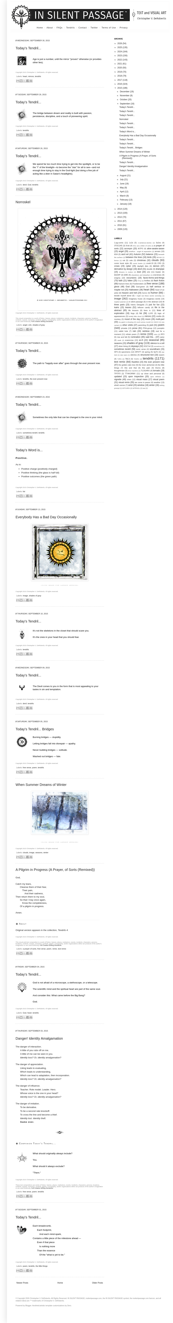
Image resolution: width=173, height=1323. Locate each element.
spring (147, 352)
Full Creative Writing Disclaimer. (42, 321)
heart (25, 76)
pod (151, 325)
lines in (147, 310)
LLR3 (150, 313)
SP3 (116, 352)
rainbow (145, 331)
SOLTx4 (147, 346)
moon (148, 319)
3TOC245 (118, 246)
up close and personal (151, 374)
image (25, 596)
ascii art (125, 254)
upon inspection (136, 376)
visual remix (124, 382)
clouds (25, 852)
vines (129, 379)
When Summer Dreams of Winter (41, 785)
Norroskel (23, 202)
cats (131, 260)
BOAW (159, 257)
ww (144, 388)
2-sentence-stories (145, 243)
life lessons (133, 310)
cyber (128, 266)
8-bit (127, 246)
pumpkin (160, 328)
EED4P (117, 275)
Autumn (137, 254)
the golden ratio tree (127, 365)
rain (134, 331)
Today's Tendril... (28, 48)
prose (134, 328)
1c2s (131, 243)
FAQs (59, 27)
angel (25, 325)
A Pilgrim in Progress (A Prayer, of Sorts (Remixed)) (55, 870)
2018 (120, 76)
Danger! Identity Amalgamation (39, 1038)
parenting (142, 325)
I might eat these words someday (148, 296)
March (123, 196)
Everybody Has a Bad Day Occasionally (46, 517)
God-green (140, 287)
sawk (119, 340)
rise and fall (122, 337)
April (122, 191)
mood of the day (132, 319)
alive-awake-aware (155, 248)
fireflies (147, 281)
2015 (120, 88)
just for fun (154, 304)
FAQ (139, 281)
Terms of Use (109, 27)
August (123, 175)
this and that (131, 368)
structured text (147, 355)
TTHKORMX (130, 374)
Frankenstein (138, 284)
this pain (146, 368)
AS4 (116, 254)
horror (144, 293)
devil (25, 185)
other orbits (127, 325)
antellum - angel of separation (140, 251)
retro (155, 334)
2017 (120, 80)
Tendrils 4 (63, 930)
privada (124, 328)
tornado (156, 370)
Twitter (94, 27)
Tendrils (70, 27)
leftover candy (144, 307)
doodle (149, 269)
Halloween (134, 290)
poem (34, 767)
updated (118, 376)
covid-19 (149, 263)
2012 (120, 217)
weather (157, 382)
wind (130, 385)
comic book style (121, 263)
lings (133, 313)
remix (54, 949)
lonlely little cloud (135, 316)
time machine (133, 371)
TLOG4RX (145, 371)
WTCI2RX (126, 388)
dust (139, 272)
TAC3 (127, 359)
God (29, 185)
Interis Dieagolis (137, 305)
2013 (120, 213)
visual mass (142, 379)
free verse (27, 767)
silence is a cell (157, 343)
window (140, 385)
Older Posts (97, 1283)
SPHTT (138, 352)
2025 (120, 47)
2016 (120, 84)
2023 (120, 55)
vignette (117, 379)
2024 (120, 51)
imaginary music (136, 299)
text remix (62, 949)
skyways (135, 346)
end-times (157, 275)
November (125, 95)
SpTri (156, 352)
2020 (120, 67)
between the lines (134, 257)
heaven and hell (129, 293)
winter (45, 852)
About (50, 27)
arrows (157, 251)
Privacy (124, 27)
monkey (117, 319)
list (24, 491)
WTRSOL (136, 388)
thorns (158, 368)
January (124, 204)
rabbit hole (123, 331)
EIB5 (126, 275)
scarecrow (129, 340)
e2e (29, 325)
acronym (128, 248)
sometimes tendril (30, 433)
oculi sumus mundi (143, 322)
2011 (120, 221)
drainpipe (160, 269)
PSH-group (147, 328)
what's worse (119, 385)
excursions (131, 278)
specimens (125, 352)
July (122, 179)
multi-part (160, 319)
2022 (120, 60)
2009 (120, 229)
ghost (116, 286)
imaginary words (153, 299)
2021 (120, 63)
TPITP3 (117, 374)
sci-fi (141, 340)
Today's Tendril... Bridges (35, 729)
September (125, 103)
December (125, 91)
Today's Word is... (29, 450)
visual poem (158, 379)
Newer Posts (22, 1283)
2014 (120, 209)
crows (117, 266)
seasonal (154, 340)
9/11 (134, 246)
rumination (135, 337)
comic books (138, 263)
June (122, 183)
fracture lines (124, 284)
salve (162, 337)
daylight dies (142, 266)
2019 (120, 72)
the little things (42, 1266)
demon (156, 266)
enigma (117, 278)
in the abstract (152, 302)
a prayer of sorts (29, 949)
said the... (150, 337)
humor (154, 292)
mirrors (31, 76)
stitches (133, 355)
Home (40, 27)
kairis (116, 307)
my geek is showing (126, 322)
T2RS (119, 359)
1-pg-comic (118, 243)
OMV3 (156, 322)
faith (121, 280)
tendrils (38, 76)
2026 (120, 43)
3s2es (158, 243)
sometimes (158, 346)
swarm (161, 355)
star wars (123, 355)
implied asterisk (120, 302)
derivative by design (123, 269)
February (124, 200)
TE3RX (136, 359)
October (124, 99)
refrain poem (131, 334)
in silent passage (136, 302)
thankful (135, 362)
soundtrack (155, 349)
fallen (130, 280)
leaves (128, 307)
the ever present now (38, 379)
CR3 (159, 263)
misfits (158, 316)
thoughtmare (119, 371)
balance (149, 254)
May (122, 187)
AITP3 (140, 249)
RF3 (162, 334)
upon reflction (155, 377)
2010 (120, 225)
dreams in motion (126, 272)
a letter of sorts (145, 246)
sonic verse (141, 349)
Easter (158, 272)
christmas (141, 260)
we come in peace (142, 382)
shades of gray (39, 325)
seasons (38, 852)
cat (123, 260)
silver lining (123, 346)
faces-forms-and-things (153, 278)
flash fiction (159, 280)
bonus (116, 260)
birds (149, 257)
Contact (83, 27)
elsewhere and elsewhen (140, 275)
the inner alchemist (146, 365)
